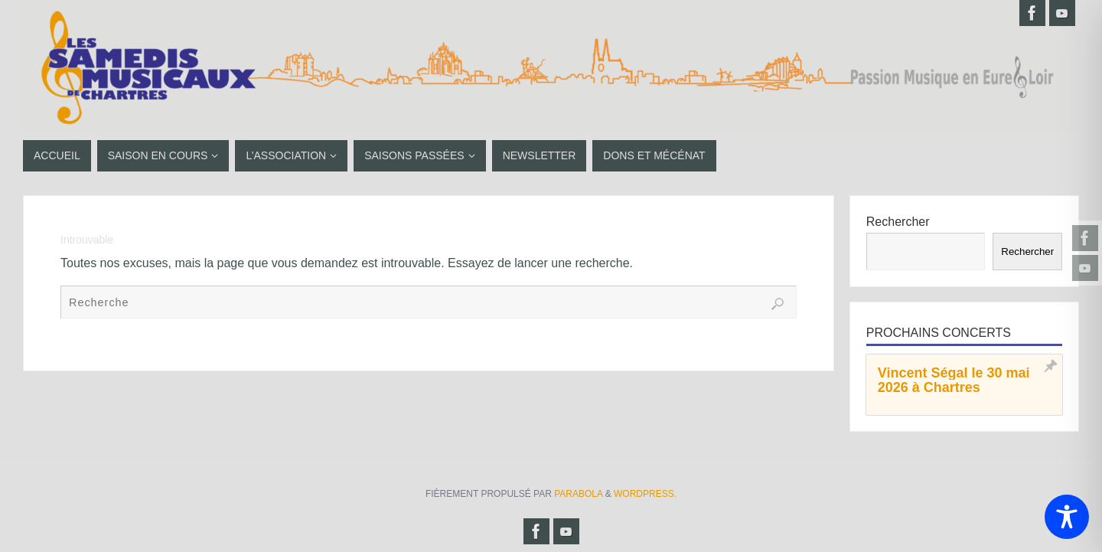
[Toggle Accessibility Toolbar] (1067, 517)
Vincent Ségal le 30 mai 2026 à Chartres (954, 380)
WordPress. (645, 493)
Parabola (578, 493)
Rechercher (898, 221)
